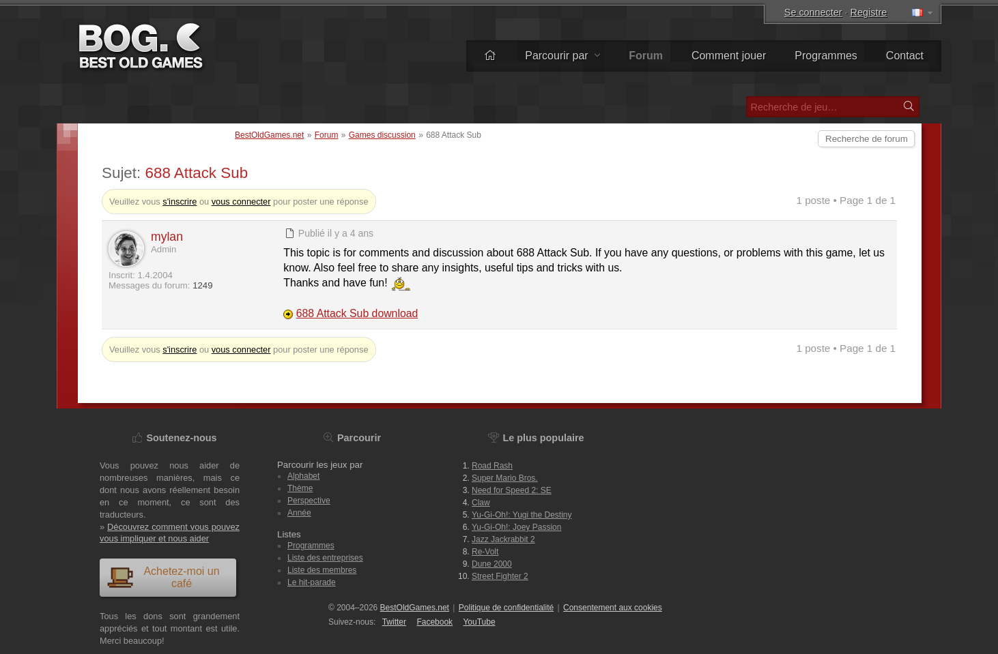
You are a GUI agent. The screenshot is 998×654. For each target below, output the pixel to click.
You (479, 622)
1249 (202, 285)
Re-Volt (485, 551)
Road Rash (492, 466)
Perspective (308, 500)
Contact (905, 55)
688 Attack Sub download (357, 313)
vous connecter (241, 201)
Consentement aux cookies (612, 607)
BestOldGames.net (269, 135)
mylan (167, 236)
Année (299, 513)
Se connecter (813, 12)
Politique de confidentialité (506, 607)
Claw (481, 502)
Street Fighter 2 (500, 576)
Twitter (394, 622)
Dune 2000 (492, 564)
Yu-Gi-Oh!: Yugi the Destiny (522, 515)
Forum (327, 135)
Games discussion (382, 135)
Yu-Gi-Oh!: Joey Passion (516, 527)
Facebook (434, 622)
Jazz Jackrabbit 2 (503, 539)
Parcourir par (562, 55)
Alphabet (303, 476)
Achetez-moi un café (163, 577)
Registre (869, 12)
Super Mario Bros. (505, 478)
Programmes (826, 55)
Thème (300, 488)
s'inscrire (179, 201)
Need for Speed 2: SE (512, 490)
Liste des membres (321, 570)
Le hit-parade (311, 582)
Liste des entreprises (325, 558)
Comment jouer (729, 55)
